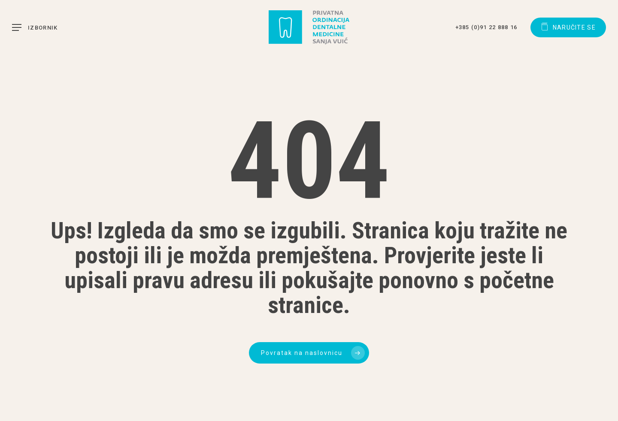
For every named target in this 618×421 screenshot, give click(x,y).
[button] (35, 27)
